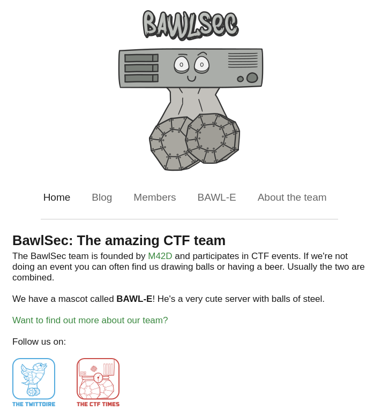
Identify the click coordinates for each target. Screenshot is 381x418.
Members (154, 197)
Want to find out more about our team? (90, 320)
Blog (102, 197)
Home (57, 197)
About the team (292, 197)
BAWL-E (217, 197)
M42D (160, 256)
